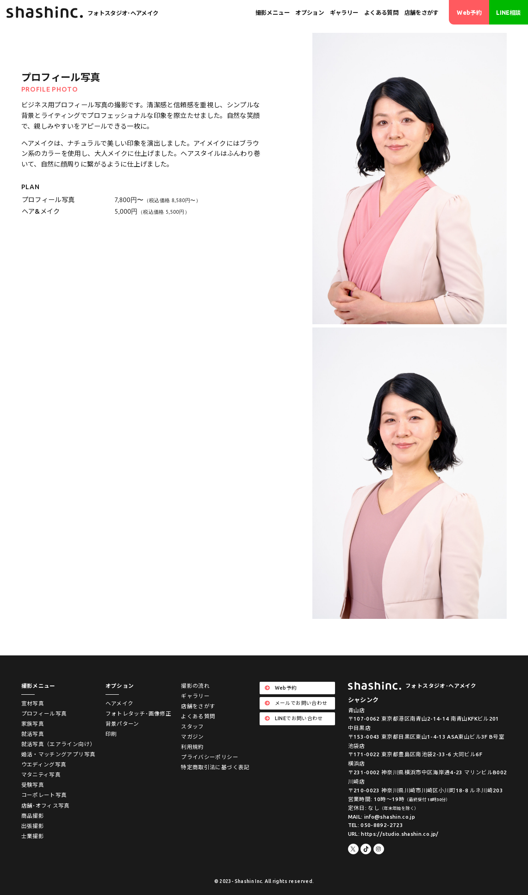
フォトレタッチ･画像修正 (138, 713)
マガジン (192, 737)
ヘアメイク (120, 703)
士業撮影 (32, 836)
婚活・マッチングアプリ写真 (58, 754)
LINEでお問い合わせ (294, 718)
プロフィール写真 (44, 713)
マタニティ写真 (41, 775)
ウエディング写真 (44, 764)
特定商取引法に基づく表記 (215, 767)
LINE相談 (508, 12)
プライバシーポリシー (209, 757)
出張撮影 (32, 826)
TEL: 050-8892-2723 (375, 825)
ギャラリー (344, 12)
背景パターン (122, 724)
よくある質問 (381, 12)
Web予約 (469, 12)
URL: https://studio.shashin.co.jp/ (393, 834)
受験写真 (32, 785)
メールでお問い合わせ (296, 703)
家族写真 (32, 724)
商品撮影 (32, 816)
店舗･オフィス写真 (45, 805)
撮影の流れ (195, 686)
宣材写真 (32, 703)
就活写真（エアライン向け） (58, 744)
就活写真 (32, 734)
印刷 (111, 734)
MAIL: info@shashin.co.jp (382, 817)
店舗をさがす (421, 12)
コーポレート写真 (44, 795)
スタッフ (192, 726)
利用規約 (192, 747)
